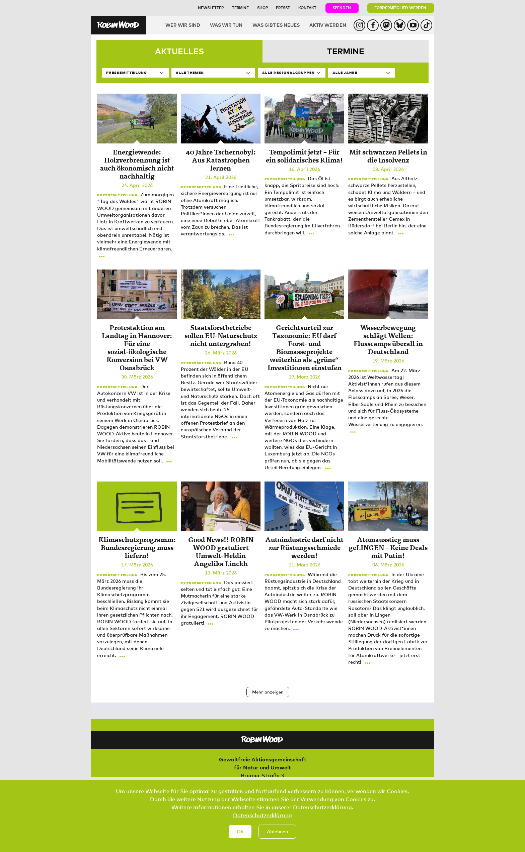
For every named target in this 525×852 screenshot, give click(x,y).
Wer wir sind (182, 25)
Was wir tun (226, 25)
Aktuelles (179, 51)
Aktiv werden (327, 25)
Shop (262, 7)
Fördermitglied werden (400, 7)
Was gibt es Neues (276, 25)
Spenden (341, 7)
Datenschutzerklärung (262, 818)
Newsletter (211, 7)
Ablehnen (277, 834)
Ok (240, 834)
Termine (240, 7)
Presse (283, 7)
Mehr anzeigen (268, 692)
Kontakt (307, 7)
